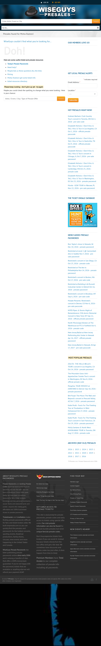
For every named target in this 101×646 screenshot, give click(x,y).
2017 (77, 456)
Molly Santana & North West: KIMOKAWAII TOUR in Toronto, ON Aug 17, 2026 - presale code (81, 430)
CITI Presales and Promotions (78, 514)
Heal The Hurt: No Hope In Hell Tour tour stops (50, 500)
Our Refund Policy (75, 490)
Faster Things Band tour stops (45, 496)
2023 (91, 449)
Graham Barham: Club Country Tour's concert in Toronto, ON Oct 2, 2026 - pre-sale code (82, 119)
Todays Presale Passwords (77, 522)
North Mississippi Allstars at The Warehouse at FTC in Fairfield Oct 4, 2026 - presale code (82, 326)
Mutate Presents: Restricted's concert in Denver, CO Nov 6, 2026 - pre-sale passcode (82, 303)
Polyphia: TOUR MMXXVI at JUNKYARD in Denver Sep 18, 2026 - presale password (82, 389)
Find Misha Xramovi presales (78, 510)
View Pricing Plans (75, 494)
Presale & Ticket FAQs (76, 498)
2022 (70, 453)
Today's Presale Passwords (17, 64)
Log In (44, 2)
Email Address (74, 82)
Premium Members (44, 557)
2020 (84, 453)
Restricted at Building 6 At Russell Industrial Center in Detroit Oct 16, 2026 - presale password (81, 287)
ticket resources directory (17, 81)
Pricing (10, 74)
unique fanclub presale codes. (48, 531)
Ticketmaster (8, 517)
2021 (77, 453)
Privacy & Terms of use (77, 518)
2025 (77, 449)
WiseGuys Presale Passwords (14, 550)
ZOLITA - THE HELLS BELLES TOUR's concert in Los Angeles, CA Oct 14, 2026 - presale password (81, 367)
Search (96, 21)
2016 (84, 456)
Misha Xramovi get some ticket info (21, 78)
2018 (70, 456)
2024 (84, 449)
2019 (91, 453)
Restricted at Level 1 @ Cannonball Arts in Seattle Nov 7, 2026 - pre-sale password (82, 254)
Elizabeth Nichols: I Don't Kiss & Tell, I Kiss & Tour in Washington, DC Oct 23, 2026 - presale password (82, 178)
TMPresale (10, 579)
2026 (70, 449)
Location (72, 90)
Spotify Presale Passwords (78, 506)
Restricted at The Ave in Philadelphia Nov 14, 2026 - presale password (82, 270)
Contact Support (74, 486)
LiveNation (21, 517)
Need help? (12, 67)
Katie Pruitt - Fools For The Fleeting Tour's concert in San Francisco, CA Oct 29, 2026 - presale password (82, 421)
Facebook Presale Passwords (78, 502)
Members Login (74, 482)
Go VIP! (56, 2)
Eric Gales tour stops (42, 484)
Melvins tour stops (41, 488)
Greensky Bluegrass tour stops (45, 492)
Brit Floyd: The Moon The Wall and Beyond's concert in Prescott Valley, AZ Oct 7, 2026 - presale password (82, 398)
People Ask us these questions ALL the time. (24, 71)
